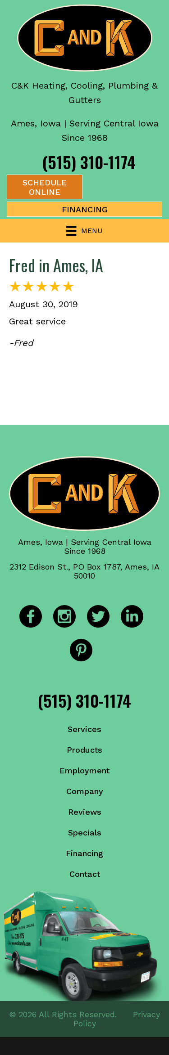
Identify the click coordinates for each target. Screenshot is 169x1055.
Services (84, 729)
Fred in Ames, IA (56, 265)
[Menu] (84, 230)
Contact (84, 874)
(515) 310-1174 (89, 162)
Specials (84, 832)
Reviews (84, 812)
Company (84, 791)
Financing (84, 853)
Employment (84, 770)
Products (84, 749)
